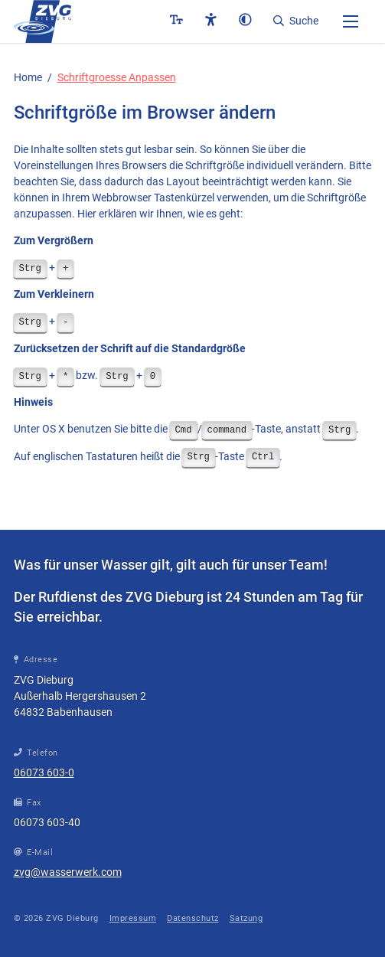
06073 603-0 (44, 772)
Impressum (133, 918)
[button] (350, 21)
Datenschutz (193, 918)
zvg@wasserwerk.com (68, 872)
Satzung (246, 918)
